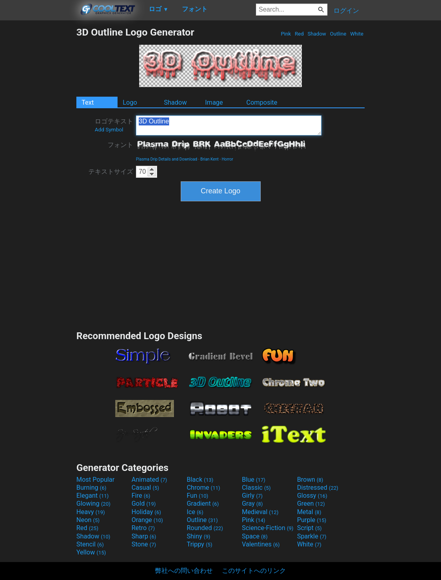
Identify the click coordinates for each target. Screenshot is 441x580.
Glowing (93, 503)
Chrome (203, 487)
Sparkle (311, 536)
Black (200, 479)
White (357, 34)
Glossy (312, 495)
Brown (310, 479)
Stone (144, 544)
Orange (147, 520)
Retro (143, 528)
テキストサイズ (110, 171)
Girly (252, 495)
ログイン (346, 10)
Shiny (198, 536)
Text (88, 102)
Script (309, 528)
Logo (130, 102)
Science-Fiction (267, 528)
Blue (253, 479)
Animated (149, 479)
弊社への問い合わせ (184, 570)
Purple (311, 520)
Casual (145, 487)
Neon (88, 520)
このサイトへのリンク (254, 570)
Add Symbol (109, 130)
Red (299, 34)
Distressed (317, 487)
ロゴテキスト (114, 125)
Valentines (261, 544)
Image (214, 102)
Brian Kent (209, 159)
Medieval (260, 512)
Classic (256, 487)
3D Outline (228, 125)
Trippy (199, 544)
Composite (261, 102)
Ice (195, 512)
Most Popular (95, 479)
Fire (141, 495)
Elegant (92, 495)
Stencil (90, 544)
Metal (309, 512)
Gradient (203, 503)
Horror (227, 159)
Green (311, 503)
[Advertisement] (38, 146)
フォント (120, 145)
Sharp (144, 536)
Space (254, 536)
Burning (91, 487)
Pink (285, 34)
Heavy (90, 512)
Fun (197, 495)
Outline (338, 34)
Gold (144, 503)
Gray (252, 503)
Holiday (146, 512)
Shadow (316, 34)
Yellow (91, 552)
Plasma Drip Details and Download (166, 159)
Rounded (205, 528)
